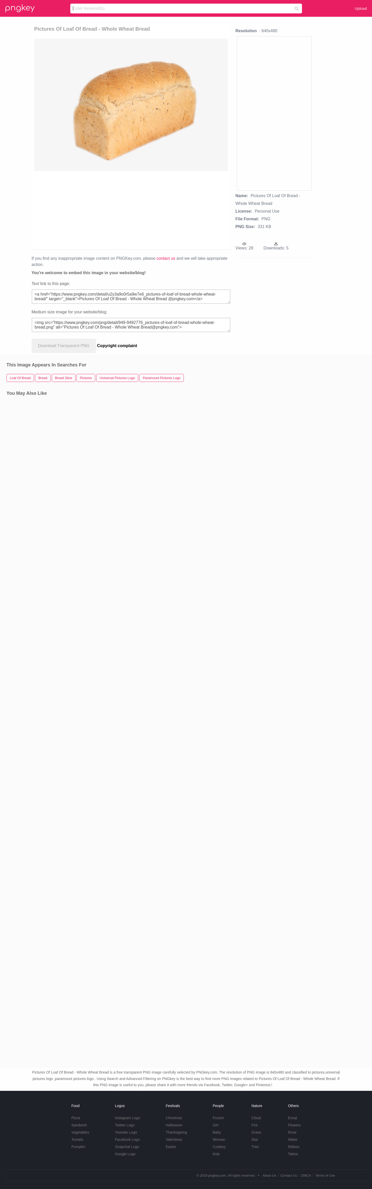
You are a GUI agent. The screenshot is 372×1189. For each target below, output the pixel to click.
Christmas (174, 1118)
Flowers (294, 1125)
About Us (269, 1175)
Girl (215, 1125)
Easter (171, 1147)
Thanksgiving (176, 1132)
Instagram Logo (127, 1118)
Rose (292, 1132)
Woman (219, 1139)
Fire (255, 1125)
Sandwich (79, 1125)
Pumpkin (78, 1147)
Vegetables (80, 1132)
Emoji (292, 1118)
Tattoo (293, 1154)
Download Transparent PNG (64, 346)
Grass (256, 1132)
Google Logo (125, 1154)
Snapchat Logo (127, 1147)
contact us (166, 258)
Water (293, 1139)
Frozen (218, 1118)
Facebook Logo (127, 1139)
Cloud (256, 1118)
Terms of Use (325, 1175)
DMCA (306, 1175)
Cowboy (219, 1147)
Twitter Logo (124, 1125)
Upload (360, 8)
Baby (217, 1132)
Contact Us (288, 1175)
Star (255, 1139)
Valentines (174, 1139)
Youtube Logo (126, 1132)
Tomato (77, 1139)
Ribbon (293, 1147)
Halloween (174, 1125)
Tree (255, 1147)
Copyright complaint (117, 346)
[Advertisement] (94, 210)
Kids (216, 1154)
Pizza (75, 1118)
